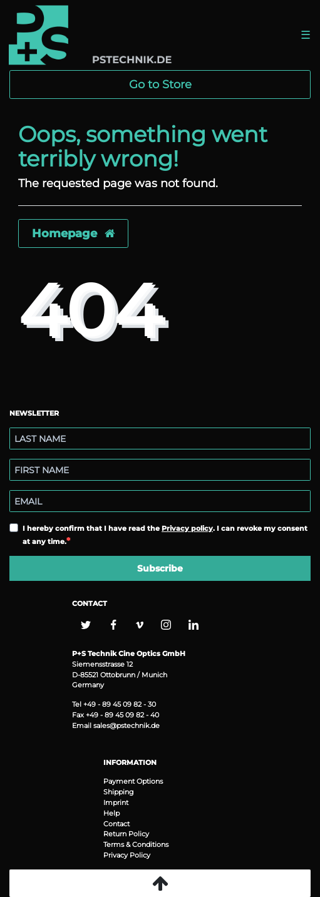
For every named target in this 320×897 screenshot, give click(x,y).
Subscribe (160, 568)
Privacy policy (187, 528)
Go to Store (160, 84)
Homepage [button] (73, 233)
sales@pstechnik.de (126, 725)
